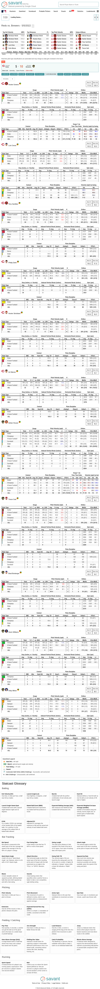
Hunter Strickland (14, 313)
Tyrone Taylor (37, 45)
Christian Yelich (13, 36)
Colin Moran (12, 48)
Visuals (63, 11)
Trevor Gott (85, 48)
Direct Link (5, 70)
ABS (71, 11)
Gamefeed (22, 11)
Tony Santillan (86, 42)
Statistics (80, 11)
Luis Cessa (12, 145)
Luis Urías (11, 45)
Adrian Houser (86, 36)
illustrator (13, 11)
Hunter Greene (61, 36)
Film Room (85, 74)
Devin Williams (13, 632)
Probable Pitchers (44, 11)
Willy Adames (37, 42)
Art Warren (85, 45)
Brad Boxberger (13, 573)
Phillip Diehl (12, 262)
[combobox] (78, 4)
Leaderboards (90, 11)
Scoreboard (32, 11)
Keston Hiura (37, 39)
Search (56, 11)
